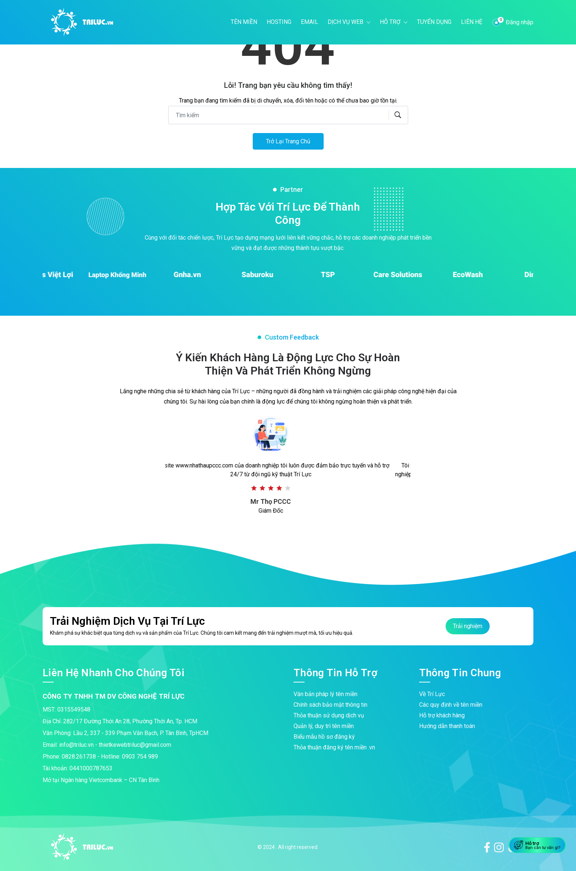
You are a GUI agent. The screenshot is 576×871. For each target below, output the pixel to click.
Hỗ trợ (391, 21)
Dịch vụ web (346, 21)
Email (309, 21)
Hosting (279, 21)
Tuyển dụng (434, 21)
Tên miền (244, 21)
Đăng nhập (519, 22)
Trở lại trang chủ (288, 141)
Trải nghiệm (467, 626)
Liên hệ (471, 21)
